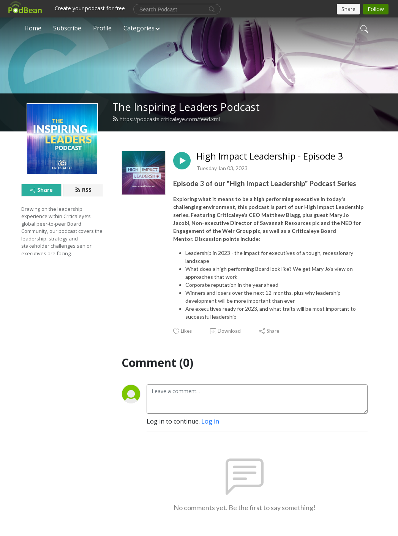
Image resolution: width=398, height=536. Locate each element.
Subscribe (67, 28)
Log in (210, 421)
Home (32, 28)
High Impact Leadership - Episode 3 (269, 156)
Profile (102, 28)
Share (41, 189)
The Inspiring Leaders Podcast (186, 107)
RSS (83, 189)
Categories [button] (139, 28)
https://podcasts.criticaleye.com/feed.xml (166, 119)
